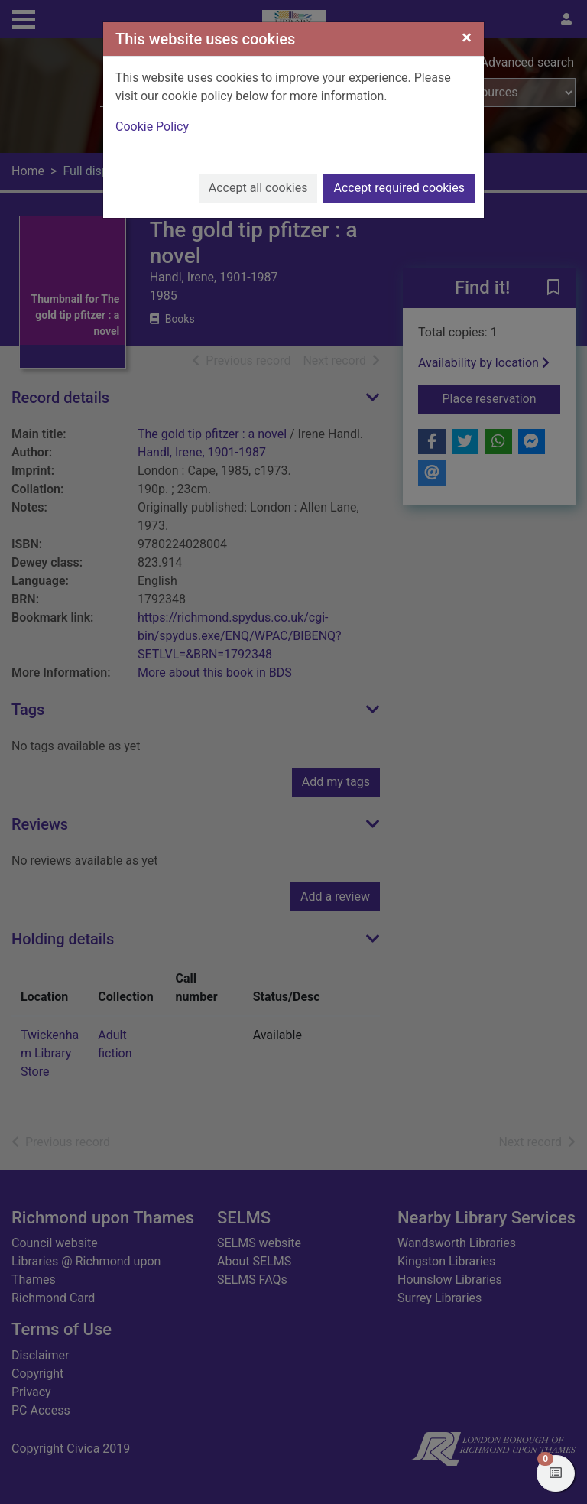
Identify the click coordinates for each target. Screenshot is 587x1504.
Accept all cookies (258, 187)
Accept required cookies (399, 187)
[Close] (466, 37)
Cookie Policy (152, 126)
